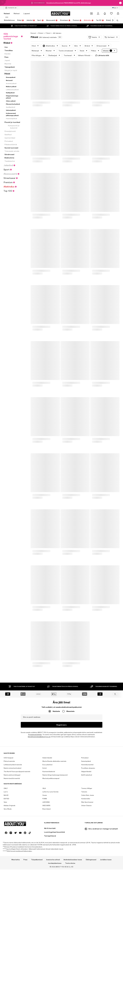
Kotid (44, 768)
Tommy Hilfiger (86, 788)
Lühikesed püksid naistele (13, 765)
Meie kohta (16, 860)
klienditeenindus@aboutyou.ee (39, 737)
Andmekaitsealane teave (73, 860)
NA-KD (6, 795)
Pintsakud (84, 758)
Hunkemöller (85, 799)
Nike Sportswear (87, 802)
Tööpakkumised (36, 860)
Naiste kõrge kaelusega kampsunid (54, 775)
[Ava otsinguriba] (116, 20)
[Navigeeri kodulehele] (60, 13)
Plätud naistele (9, 761)
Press (25, 860)
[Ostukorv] (118, 13)
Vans (5, 802)
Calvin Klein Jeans (87, 795)
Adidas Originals (9, 805)
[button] (94, 37)
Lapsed (26, 13)
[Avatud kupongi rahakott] (91, 13)
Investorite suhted (53, 860)
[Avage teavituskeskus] (104, 13)
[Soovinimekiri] (111, 13)
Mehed (16, 13)
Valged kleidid (86, 771)
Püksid (48, 33)
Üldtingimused (91, 860)
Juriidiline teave (105, 860)
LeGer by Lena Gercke (50, 792)
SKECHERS (46, 805)
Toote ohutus (70, 863)
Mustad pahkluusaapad (50, 778)
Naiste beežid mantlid (12, 778)
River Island (46, 809)
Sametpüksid (86, 761)
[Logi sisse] (98, 13)
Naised (7, 13)
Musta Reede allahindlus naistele (54, 761)
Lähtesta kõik (102, 55)
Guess (44, 795)
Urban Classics (86, 805)
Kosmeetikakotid (48, 771)
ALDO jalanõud (86, 775)
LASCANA (46, 802)
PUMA (44, 799)
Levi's (6, 792)
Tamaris (84, 792)
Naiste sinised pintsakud (12, 768)
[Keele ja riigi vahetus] (115, 8)
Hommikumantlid (87, 765)
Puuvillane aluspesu (88, 768)
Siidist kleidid (47, 758)
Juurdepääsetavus (54, 863)
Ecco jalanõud (47, 765)
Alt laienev (57, 33)
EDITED (6, 799)
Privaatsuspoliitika (35, 734)
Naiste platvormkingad (12, 775)
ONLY (6, 788)
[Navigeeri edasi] (113, 20)
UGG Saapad (8, 758)
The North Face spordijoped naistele (17, 771)
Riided (40, 33)
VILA (44, 788)
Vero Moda (8, 809)
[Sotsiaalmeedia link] (6, 832)
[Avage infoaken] (120, 3)
